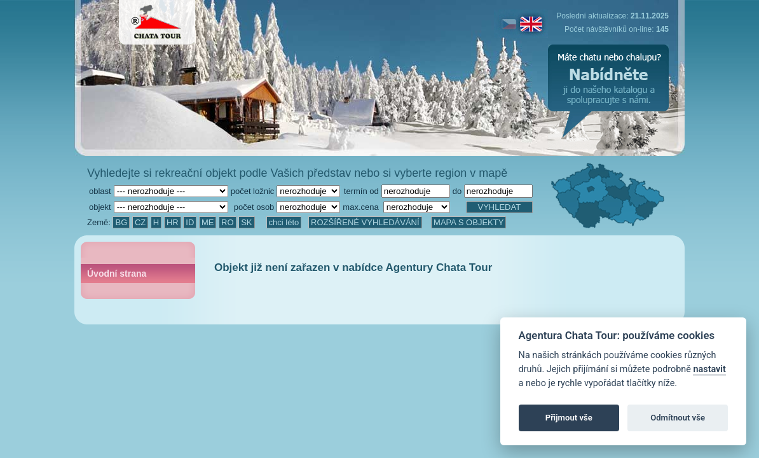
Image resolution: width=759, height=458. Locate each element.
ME (208, 222)
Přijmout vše (568, 417)
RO (227, 222)
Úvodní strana (116, 273)
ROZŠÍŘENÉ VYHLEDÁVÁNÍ (365, 222)
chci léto (284, 222)
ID (190, 222)
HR (173, 222)
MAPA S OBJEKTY (468, 222)
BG (121, 222)
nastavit (709, 369)
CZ (140, 222)
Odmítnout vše (677, 417)
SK (246, 222)
